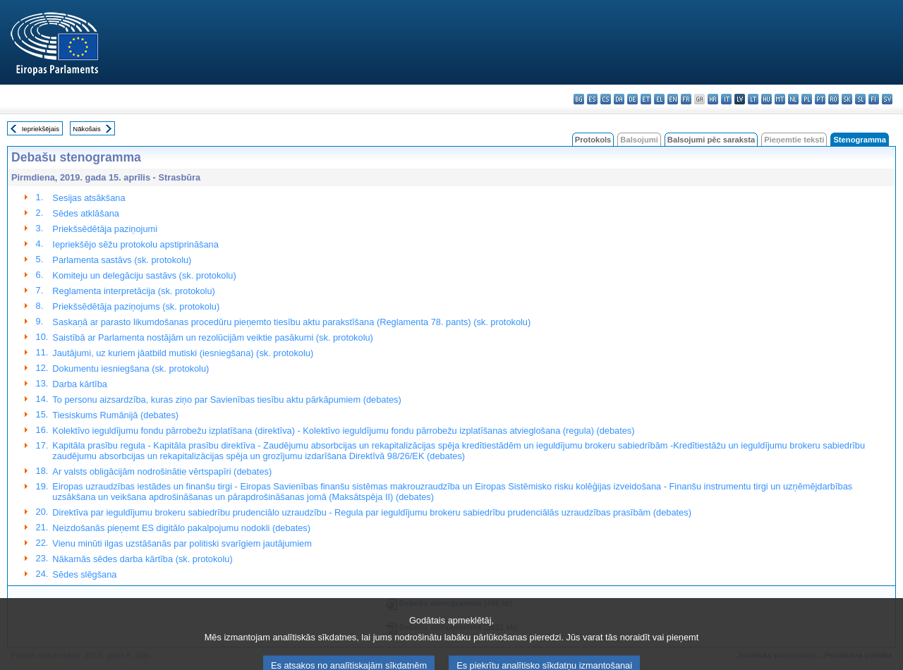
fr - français (686, 99)
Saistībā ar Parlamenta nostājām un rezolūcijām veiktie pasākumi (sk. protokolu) (212, 337)
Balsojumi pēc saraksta (711, 139)
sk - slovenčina (847, 99)
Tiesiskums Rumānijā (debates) (115, 415)
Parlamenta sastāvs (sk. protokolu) (121, 260)
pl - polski (806, 99)
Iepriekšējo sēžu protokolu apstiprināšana (135, 244)
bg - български (579, 99)
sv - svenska (887, 99)
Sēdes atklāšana (85, 213)
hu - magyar (766, 99)
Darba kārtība (79, 384)
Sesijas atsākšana (88, 198)
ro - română (833, 99)
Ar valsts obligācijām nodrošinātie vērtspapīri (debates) (162, 471)
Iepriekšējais (40, 129)
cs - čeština (605, 99)
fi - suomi (873, 99)
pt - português (820, 99)
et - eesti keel (646, 99)
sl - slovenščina (860, 99)
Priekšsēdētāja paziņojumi (104, 229)
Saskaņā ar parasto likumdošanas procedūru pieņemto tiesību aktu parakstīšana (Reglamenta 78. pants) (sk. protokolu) (291, 322)
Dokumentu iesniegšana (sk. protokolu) (130, 368)
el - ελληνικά (659, 99)
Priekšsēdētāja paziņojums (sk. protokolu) (135, 306)
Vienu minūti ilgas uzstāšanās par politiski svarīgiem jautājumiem (182, 543)
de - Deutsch (632, 99)
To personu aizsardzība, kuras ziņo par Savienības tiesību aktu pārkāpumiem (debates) (226, 399)
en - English (672, 99)
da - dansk (619, 99)
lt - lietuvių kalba (753, 99)
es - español (592, 99)
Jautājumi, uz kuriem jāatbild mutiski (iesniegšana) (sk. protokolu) (182, 353)
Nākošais (86, 129)
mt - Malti (780, 99)
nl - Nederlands (793, 99)
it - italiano (726, 99)
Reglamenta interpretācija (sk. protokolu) (133, 291)
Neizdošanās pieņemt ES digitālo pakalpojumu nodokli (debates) (181, 528)
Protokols (593, 139)
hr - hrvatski (713, 99)
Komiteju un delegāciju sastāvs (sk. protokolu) (144, 275)
